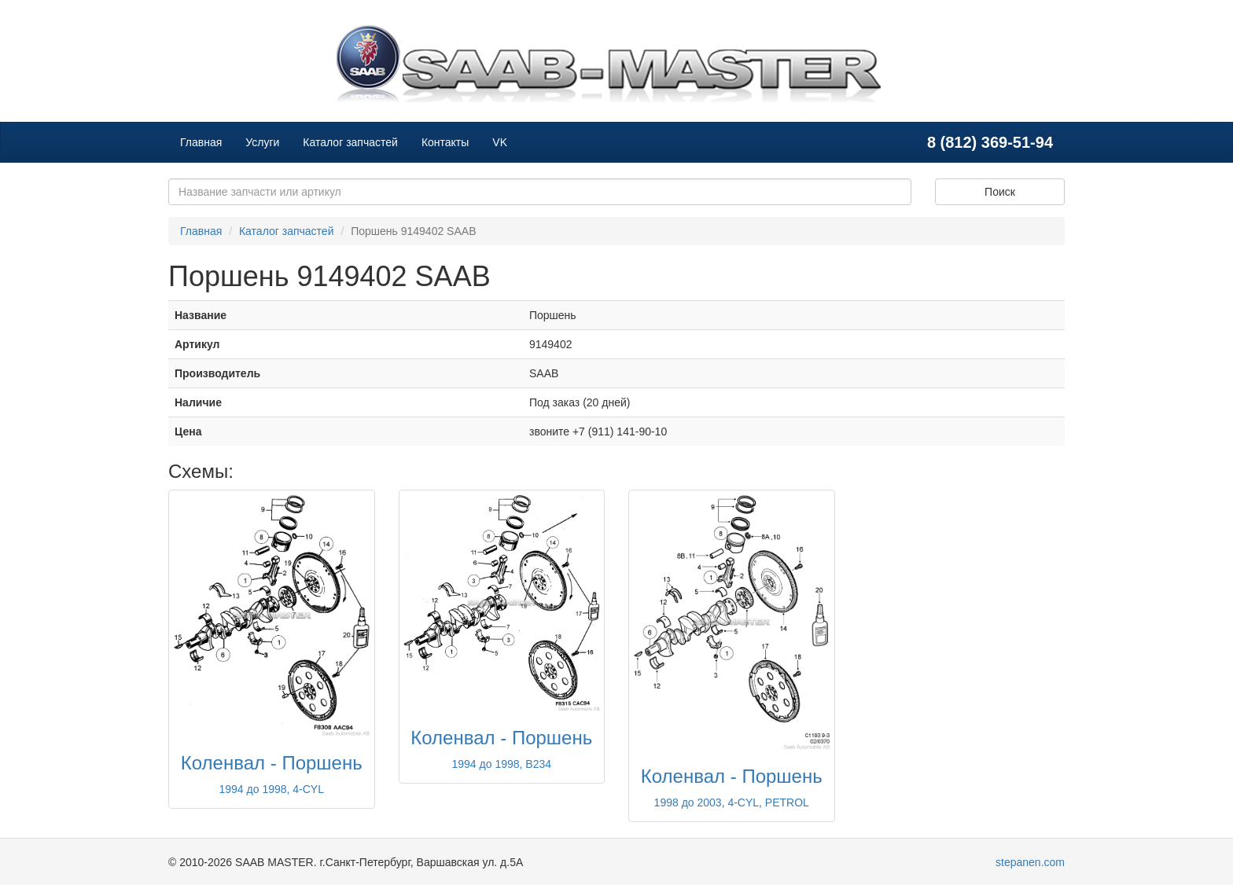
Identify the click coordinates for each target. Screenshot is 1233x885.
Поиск (1000, 191)
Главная (201, 142)
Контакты (445, 142)
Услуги (262, 142)
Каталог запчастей (350, 142)
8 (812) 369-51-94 (990, 142)
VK (499, 142)
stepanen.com (1030, 862)
